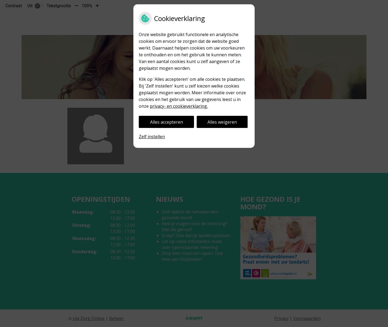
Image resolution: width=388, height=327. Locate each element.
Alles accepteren (166, 122)
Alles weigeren (222, 122)
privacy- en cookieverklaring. (179, 106)
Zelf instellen (152, 137)
